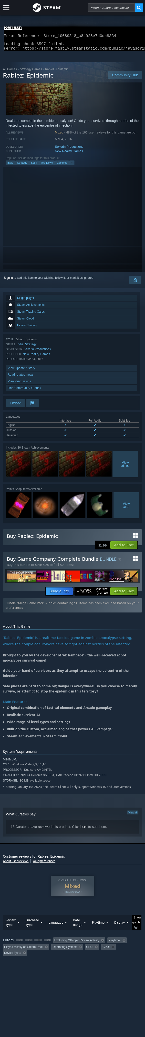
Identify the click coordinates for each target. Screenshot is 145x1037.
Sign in (8, 280)
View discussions (19, 384)
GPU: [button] (106, 950)
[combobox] (111, 7)
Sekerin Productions (69, 149)
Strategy (22, 165)
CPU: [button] (89, 950)
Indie (10, 165)
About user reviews (16, 864)
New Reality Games (69, 154)
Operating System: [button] (64, 950)
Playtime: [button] (115, 943)
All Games (10, 72)
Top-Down (47, 165)
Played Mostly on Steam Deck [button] (23, 950)
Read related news (20, 377)
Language (56, 925)
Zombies (62, 165)
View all (132, 815)
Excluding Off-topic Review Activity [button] (76, 943)
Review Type (10, 925)
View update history (21, 371)
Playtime (98, 925)
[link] (92, 594)
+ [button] (71, 165)
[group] (72, 949)
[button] (124, 548)
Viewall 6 (126, 508)
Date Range (77, 925)
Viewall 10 (125, 467)
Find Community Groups (24, 391)
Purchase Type (32, 925)
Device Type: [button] (12, 955)
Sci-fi (34, 165)
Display (119, 925)
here (83, 830)
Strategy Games (31, 72)
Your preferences (44, 864)
